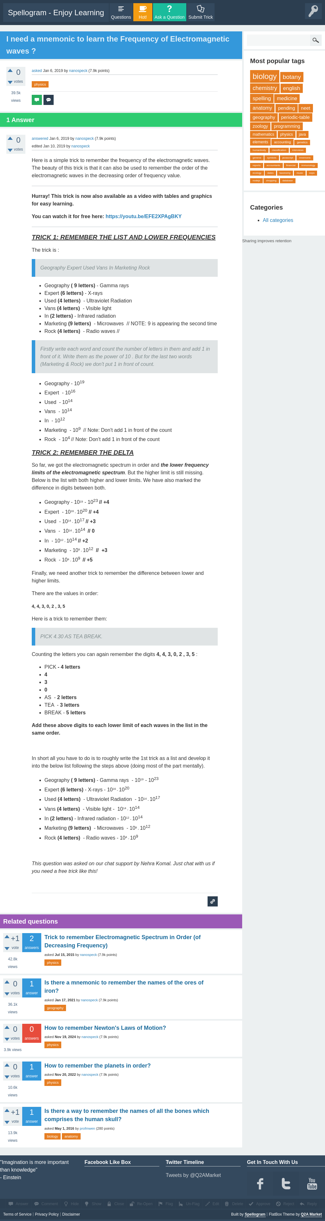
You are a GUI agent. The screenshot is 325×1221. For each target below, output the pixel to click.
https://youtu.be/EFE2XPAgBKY (144, 216)
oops (312, 173)
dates (270, 173)
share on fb (295, 240)
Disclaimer (71, 1214)
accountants (273, 165)
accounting (282, 142)
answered (40, 138)
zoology (260, 126)
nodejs (256, 180)
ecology (257, 173)
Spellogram (255, 1214)
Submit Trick (201, 17)
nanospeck (88, 955)
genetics (302, 142)
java (302, 134)
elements (260, 142)
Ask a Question (170, 17)
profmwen (87, 1128)
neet (305, 108)
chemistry (265, 88)
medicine (287, 98)
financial (290, 165)
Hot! (143, 17)
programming (287, 126)
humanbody (259, 150)
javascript (287, 157)
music (299, 173)
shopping (271, 180)
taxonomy (285, 173)
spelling (262, 98)
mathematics (263, 134)
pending (286, 108)
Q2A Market (311, 1214)
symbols (271, 157)
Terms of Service (17, 1214)
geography (55, 1008)
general (257, 157)
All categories (278, 220)
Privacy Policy (47, 1214)
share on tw (301, 240)
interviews (298, 150)
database (287, 180)
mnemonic (305, 157)
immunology (308, 165)
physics (40, 84)
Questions (121, 17)
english (291, 88)
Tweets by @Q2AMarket (193, 1175)
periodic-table (295, 117)
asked (37, 70)
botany (292, 77)
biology (52, 1136)
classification (279, 150)
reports (257, 165)
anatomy (71, 1136)
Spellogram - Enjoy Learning (56, 12)
